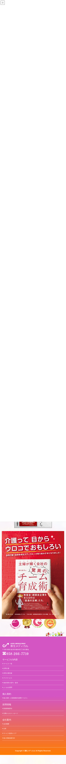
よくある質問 (8, 691)
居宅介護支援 (8, 675)
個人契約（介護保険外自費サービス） (19, 702)
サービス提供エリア (11, 741)
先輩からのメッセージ (12, 719)
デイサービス (8, 680)
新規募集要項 (8, 714)
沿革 (4, 736)
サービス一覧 (8, 663)
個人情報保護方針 (10, 747)
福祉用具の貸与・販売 (12, 685)
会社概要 (6, 730)
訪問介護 (6, 669)
